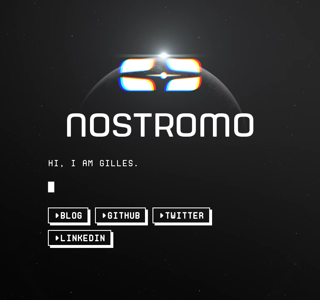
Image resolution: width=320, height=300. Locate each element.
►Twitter (181, 210)
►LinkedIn (79, 232)
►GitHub (120, 210)
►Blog (68, 210)
